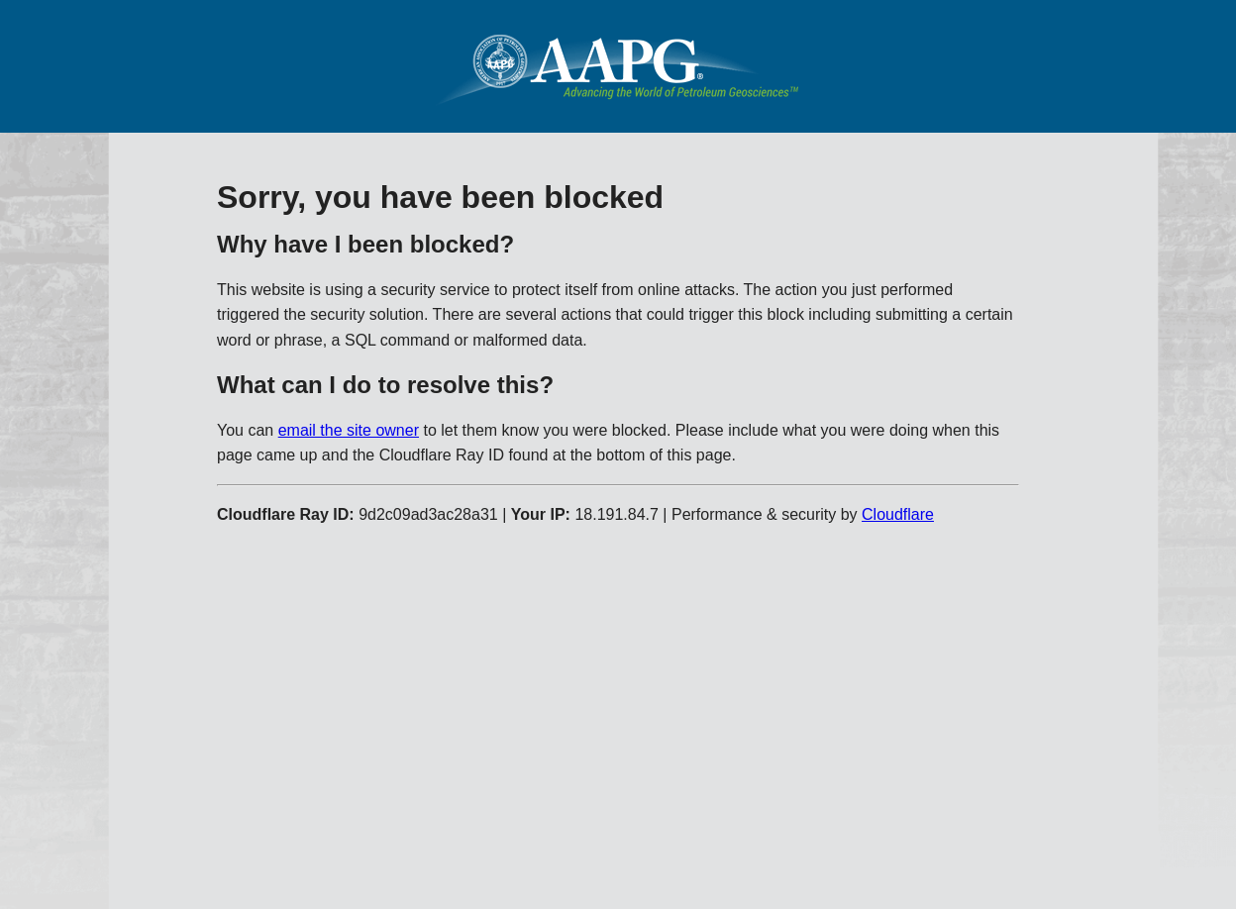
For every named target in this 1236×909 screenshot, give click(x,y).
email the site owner (348, 430)
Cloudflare (898, 514)
